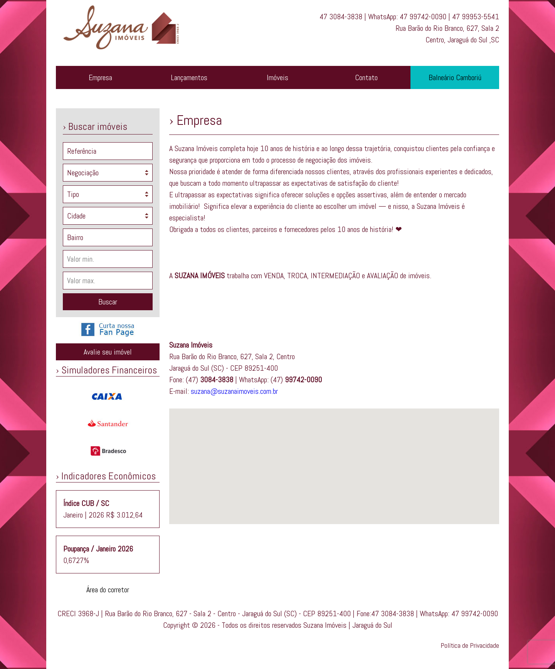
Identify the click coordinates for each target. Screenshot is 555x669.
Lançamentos (189, 77)
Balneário (455, 77)
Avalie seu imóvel (108, 352)
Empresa (100, 77)
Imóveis (277, 77)
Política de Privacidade (470, 645)
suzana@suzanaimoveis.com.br (234, 391)
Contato (366, 77)
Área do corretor (107, 590)
